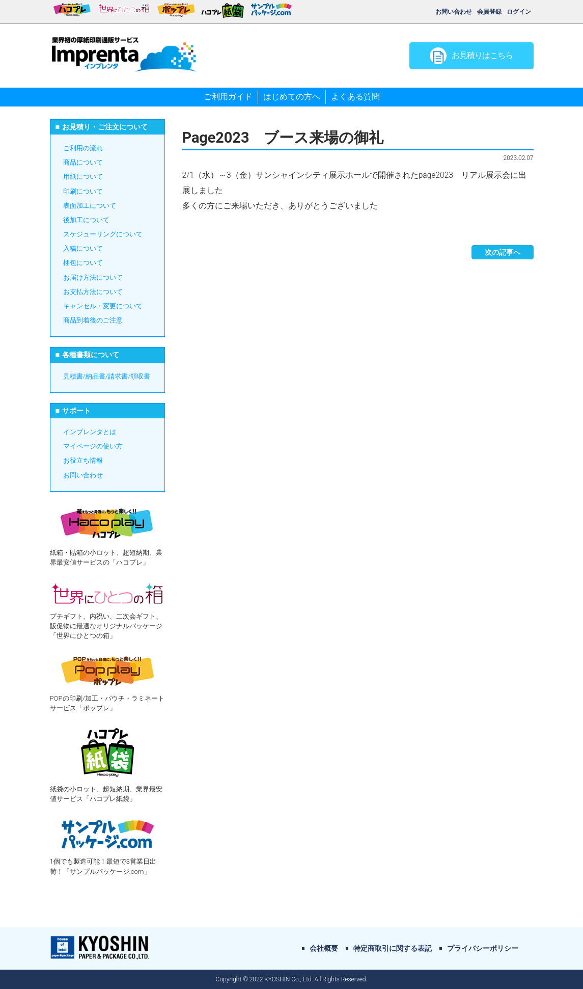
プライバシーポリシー (482, 948)
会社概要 (324, 948)
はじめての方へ (291, 96)
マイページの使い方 (93, 446)
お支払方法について (93, 292)
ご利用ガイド (228, 96)
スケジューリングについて (103, 234)
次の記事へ (502, 252)
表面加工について (89, 205)
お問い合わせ (453, 11)
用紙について (83, 176)
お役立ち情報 (83, 460)
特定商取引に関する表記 (392, 948)
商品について (83, 162)
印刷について (83, 191)
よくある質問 (355, 96)
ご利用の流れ (83, 148)
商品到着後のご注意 (93, 320)
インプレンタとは (89, 432)
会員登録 (489, 11)
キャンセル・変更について (103, 306)
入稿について (83, 248)
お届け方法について (93, 277)
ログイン (519, 11)
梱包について (83, 262)
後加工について (86, 220)
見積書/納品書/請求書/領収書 (107, 376)
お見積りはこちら (471, 55)
